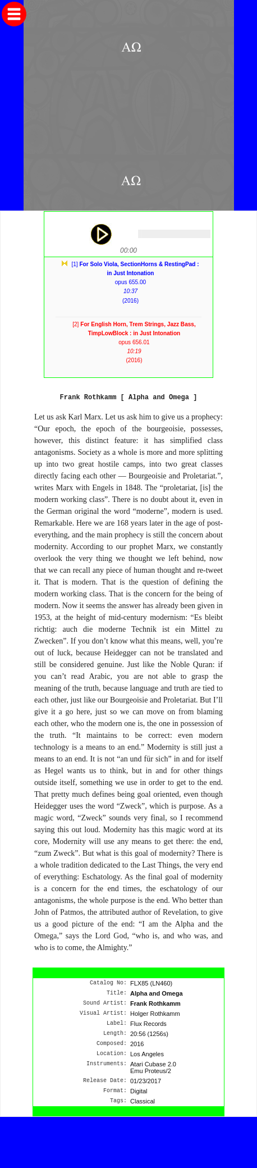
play (100, 234)
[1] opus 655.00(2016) (135, 282)
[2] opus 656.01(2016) (134, 342)
